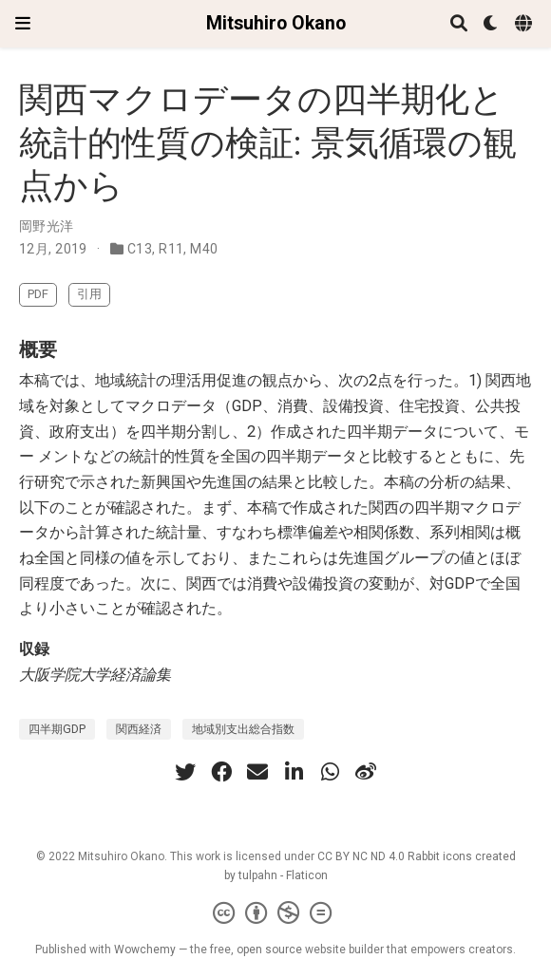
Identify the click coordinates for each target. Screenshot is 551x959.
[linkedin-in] (293, 772)
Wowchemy (145, 949)
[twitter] (185, 772)
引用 (89, 294)
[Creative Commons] (276, 913)
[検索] (458, 24)
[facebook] (221, 772)
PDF (38, 294)
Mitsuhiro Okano (276, 23)
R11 (171, 248)
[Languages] (525, 24)
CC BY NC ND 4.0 (361, 856)
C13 (139, 248)
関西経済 (139, 729)
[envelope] (257, 772)
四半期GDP (57, 729)
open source (269, 949)
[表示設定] (491, 24)
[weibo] (366, 772)
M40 (204, 248)
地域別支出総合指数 (243, 729)
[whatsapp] (329, 772)
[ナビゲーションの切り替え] (22, 23)
